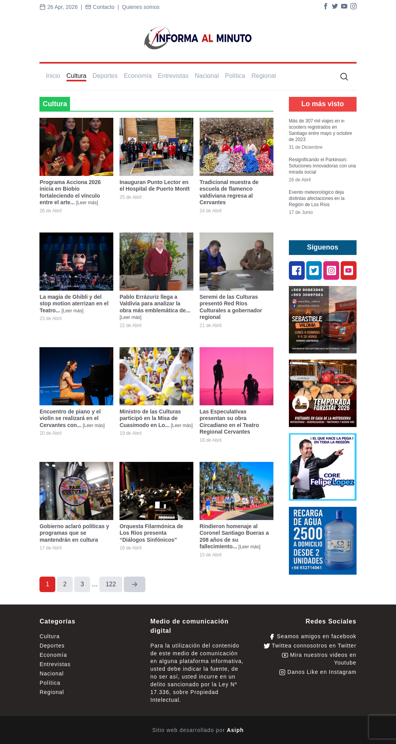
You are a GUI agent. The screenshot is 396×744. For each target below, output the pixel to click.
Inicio (53, 75)
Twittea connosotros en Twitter (310, 645)
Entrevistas (173, 75)
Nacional (206, 75)
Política (235, 75)
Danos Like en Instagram (318, 672)
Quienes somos (140, 7)
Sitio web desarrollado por (198, 730)
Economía (138, 75)
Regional (263, 75)
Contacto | (103, 7)
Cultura (77, 75)
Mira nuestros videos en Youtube (319, 659)
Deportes (105, 75)
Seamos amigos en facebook (312, 636)
